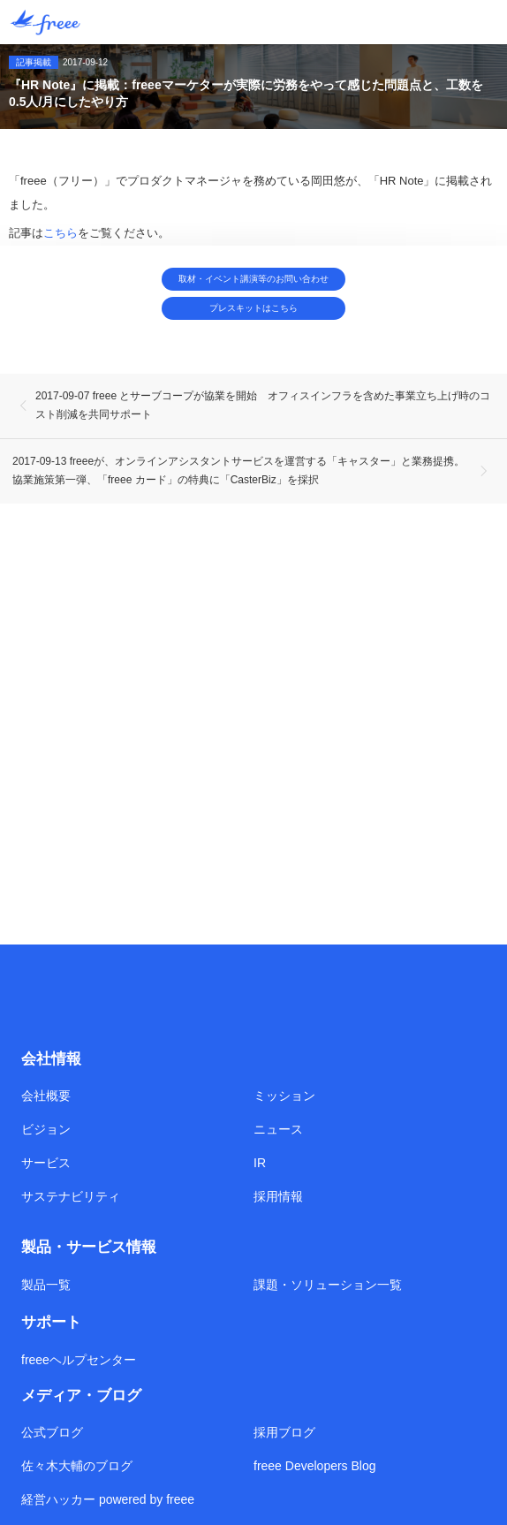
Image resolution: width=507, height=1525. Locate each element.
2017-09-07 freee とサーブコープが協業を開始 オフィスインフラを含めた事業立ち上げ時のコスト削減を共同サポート (262, 405)
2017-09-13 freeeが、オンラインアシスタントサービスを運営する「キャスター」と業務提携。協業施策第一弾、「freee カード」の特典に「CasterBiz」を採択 (238, 471)
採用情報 (278, 1196)
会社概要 (46, 1096)
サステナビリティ (70, 1196)
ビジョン (46, 1129)
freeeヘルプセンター (78, 1360)
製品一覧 (46, 1285)
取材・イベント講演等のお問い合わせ (253, 279)
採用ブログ (284, 1432)
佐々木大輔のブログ (76, 1466)
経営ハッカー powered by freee (107, 1499)
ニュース (278, 1129)
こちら (60, 232)
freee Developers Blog (315, 1466)
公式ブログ (52, 1432)
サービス (46, 1163)
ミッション (284, 1096)
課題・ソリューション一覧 (328, 1285)
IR (260, 1163)
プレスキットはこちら (253, 308)
